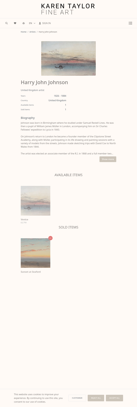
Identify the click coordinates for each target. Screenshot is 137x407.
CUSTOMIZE (77, 398)
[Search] (6, 23)
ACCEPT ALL (114, 398)
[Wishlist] (15, 23)
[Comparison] (23, 23)
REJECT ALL (96, 398)
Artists (33, 31)
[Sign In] (45, 23)
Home (23, 31)
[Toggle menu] (130, 23)
